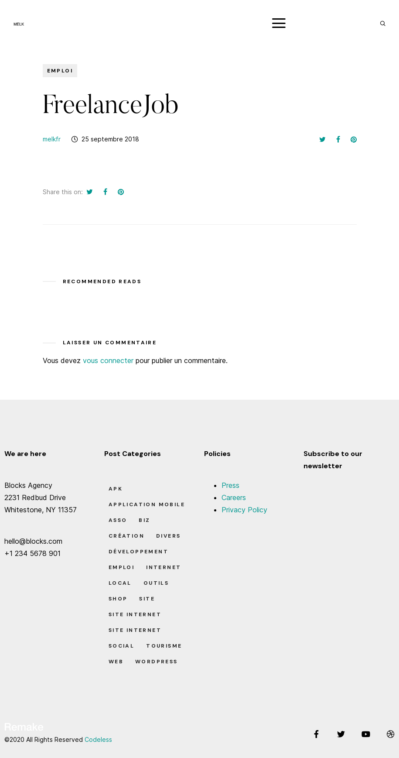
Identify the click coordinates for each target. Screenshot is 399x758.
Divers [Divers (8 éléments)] (168, 535)
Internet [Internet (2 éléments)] (163, 567)
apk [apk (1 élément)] (116, 488)
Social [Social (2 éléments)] (121, 645)
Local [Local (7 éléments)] (120, 583)
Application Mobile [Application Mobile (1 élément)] (147, 504)
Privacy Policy (244, 509)
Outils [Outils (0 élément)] (156, 583)
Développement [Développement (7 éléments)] (138, 551)
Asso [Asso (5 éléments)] (118, 520)
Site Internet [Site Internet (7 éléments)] (135, 630)
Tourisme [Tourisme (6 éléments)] (164, 645)
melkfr (52, 139)
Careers (234, 497)
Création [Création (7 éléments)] (126, 535)
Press (230, 485)
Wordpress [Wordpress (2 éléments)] (156, 661)
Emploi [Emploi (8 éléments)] (121, 567)
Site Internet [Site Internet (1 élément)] (135, 614)
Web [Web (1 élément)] (116, 661)
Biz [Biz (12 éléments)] (144, 520)
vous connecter (108, 360)
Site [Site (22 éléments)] (147, 598)
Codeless (98, 739)
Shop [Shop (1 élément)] (118, 598)
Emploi (60, 70)
